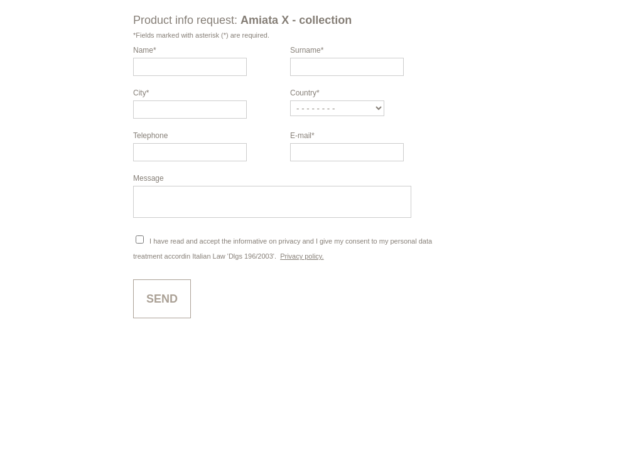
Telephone (150, 135)
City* (141, 93)
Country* (305, 93)
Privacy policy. (301, 262)
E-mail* (302, 135)
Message (148, 178)
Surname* (306, 50)
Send (162, 304)
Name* (144, 50)
